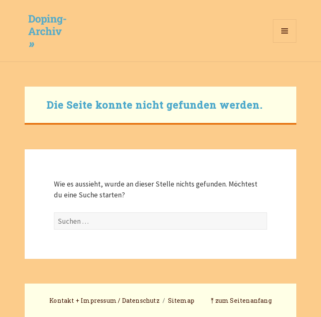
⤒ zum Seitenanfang (241, 300)
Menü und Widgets (284, 42)
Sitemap (181, 300)
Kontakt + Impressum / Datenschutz (104, 300)
